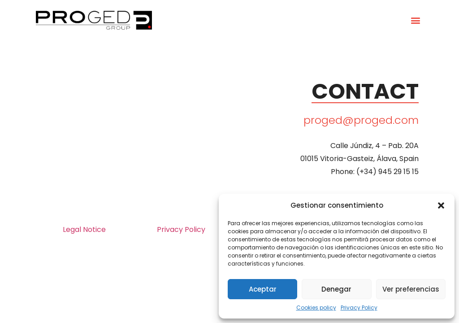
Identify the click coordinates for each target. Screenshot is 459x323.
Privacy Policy (359, 307)
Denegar (336, 289)
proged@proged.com (361, 120)
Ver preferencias (410, 289)
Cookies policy (316, 307)
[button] (441, 205)
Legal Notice (84, 229)
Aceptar (263, 289)
